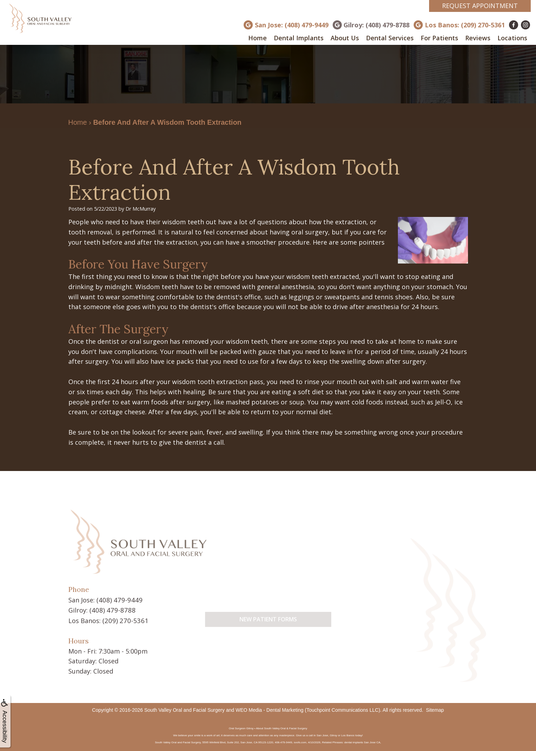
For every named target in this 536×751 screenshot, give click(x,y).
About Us (345, 38)
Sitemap (435, 709)
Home (257, 38)
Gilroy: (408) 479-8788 (376, 25)
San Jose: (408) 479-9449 (291, 25)
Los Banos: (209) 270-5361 (465, 25)
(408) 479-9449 (117, 599)
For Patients (439, 38)
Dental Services (390, 38)
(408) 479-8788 (110, 609)
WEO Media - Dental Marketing (270, 709)
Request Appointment (480, 5)
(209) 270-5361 (123, 619)
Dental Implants (299, 38)
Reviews (477, 38)
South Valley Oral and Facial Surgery (184, 709)
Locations (512, 38)
